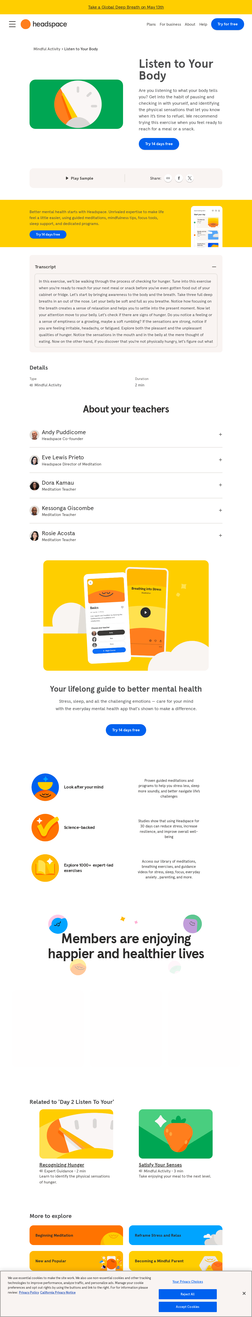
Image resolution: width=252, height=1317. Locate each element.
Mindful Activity (46, 48)
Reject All (188, 1296)
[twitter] (190, 178)
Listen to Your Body (81, 48)
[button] (168, 178)
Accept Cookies (187, 1309)
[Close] (244, 1295)
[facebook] (179, 178)
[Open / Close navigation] (12, 24)
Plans (151, 24)
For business (170, 24)
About (190, 24)
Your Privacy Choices (188, 1284)
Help (203, 24)
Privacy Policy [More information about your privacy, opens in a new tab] (29, 1294)
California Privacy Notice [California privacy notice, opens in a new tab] (58, 1294)
